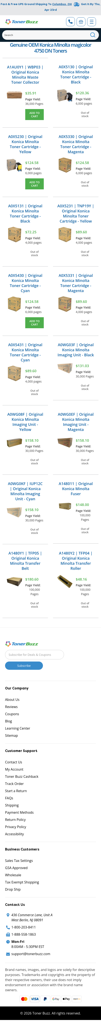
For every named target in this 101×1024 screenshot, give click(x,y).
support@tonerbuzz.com (30, 954)
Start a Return (16, 791)
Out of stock (85, 114)
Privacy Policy (15, 826)
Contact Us (13, 762)
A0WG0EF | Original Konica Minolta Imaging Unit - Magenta (76, 422)
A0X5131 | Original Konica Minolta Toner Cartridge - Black (25, 213)
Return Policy (15, 819)
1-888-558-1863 (23, 934)
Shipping (12, 805)
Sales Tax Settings (19, 860)
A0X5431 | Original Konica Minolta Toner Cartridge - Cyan (25, 352)
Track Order (14, 783)
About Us (12, 699)
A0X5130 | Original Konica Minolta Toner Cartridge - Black (76, 74)
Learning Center (17, 728)
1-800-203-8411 (23, 927)
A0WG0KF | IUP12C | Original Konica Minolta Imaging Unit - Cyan (25, 491)
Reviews (11, 706)
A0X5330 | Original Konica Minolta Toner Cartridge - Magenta (76, 144)
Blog (8, 721)
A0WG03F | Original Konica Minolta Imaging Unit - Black (76, 349)
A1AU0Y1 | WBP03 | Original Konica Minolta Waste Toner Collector (25, 74)
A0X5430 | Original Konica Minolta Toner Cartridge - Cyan (25, 283)
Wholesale (13, 875)
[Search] (50, 35)
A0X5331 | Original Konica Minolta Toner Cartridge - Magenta (76, 283)
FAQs (9, 798)
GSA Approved (16, 867)
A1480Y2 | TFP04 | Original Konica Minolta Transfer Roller (75, 561)
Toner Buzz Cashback (21, 776)
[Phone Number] (70, 21)
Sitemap (11, 735)
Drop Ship (13, 889)
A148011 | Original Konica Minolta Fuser (76, 488)
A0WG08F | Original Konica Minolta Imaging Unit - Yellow (25, 422)
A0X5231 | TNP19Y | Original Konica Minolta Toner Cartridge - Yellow (75, 213)
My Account (14, 769)
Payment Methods (19, 812)
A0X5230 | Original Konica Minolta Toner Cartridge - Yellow (25, 144)
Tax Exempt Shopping (22, 882)
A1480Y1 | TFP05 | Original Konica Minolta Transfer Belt (25, 561)
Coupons (12, 714)
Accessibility (14, 834)
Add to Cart (34, 114)
